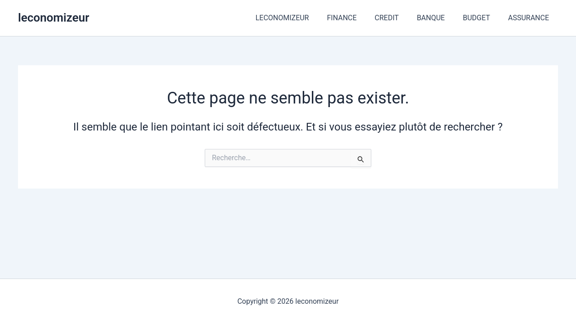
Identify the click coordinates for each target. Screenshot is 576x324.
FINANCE (358, 18)
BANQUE (440, 18)
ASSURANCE (530, 18)
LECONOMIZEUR (302, 18)
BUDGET (481, 18)
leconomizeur (53, 17)
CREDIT (399, 18)
